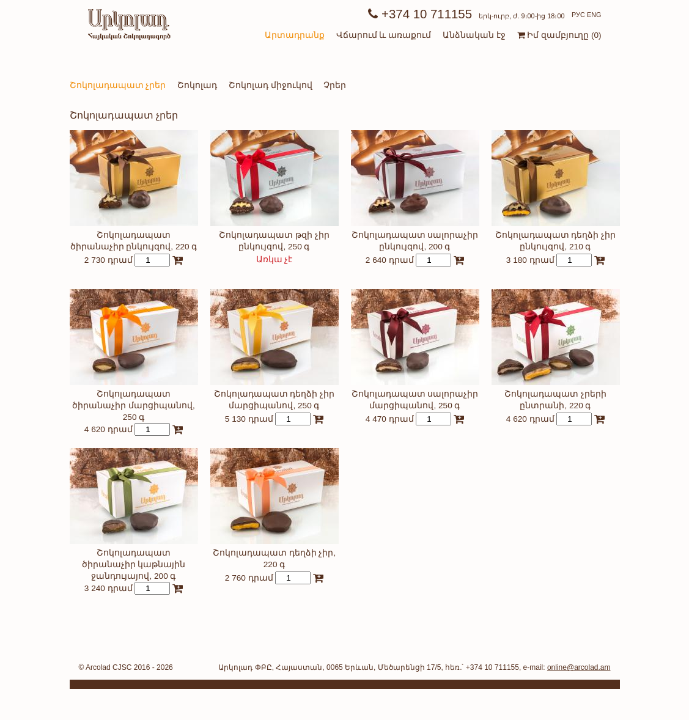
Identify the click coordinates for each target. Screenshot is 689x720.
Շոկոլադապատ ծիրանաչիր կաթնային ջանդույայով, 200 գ (134, 564)
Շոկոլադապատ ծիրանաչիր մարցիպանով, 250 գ (133, 405)
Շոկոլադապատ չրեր (118, 85)
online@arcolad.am (579, 667)
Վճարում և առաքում (384, 35)
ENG (594, 14)
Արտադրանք (295, 35)
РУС (578, 14)
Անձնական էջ (474, 35)
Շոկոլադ (197, 85)
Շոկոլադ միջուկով (270, 85)
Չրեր (334, 85)
